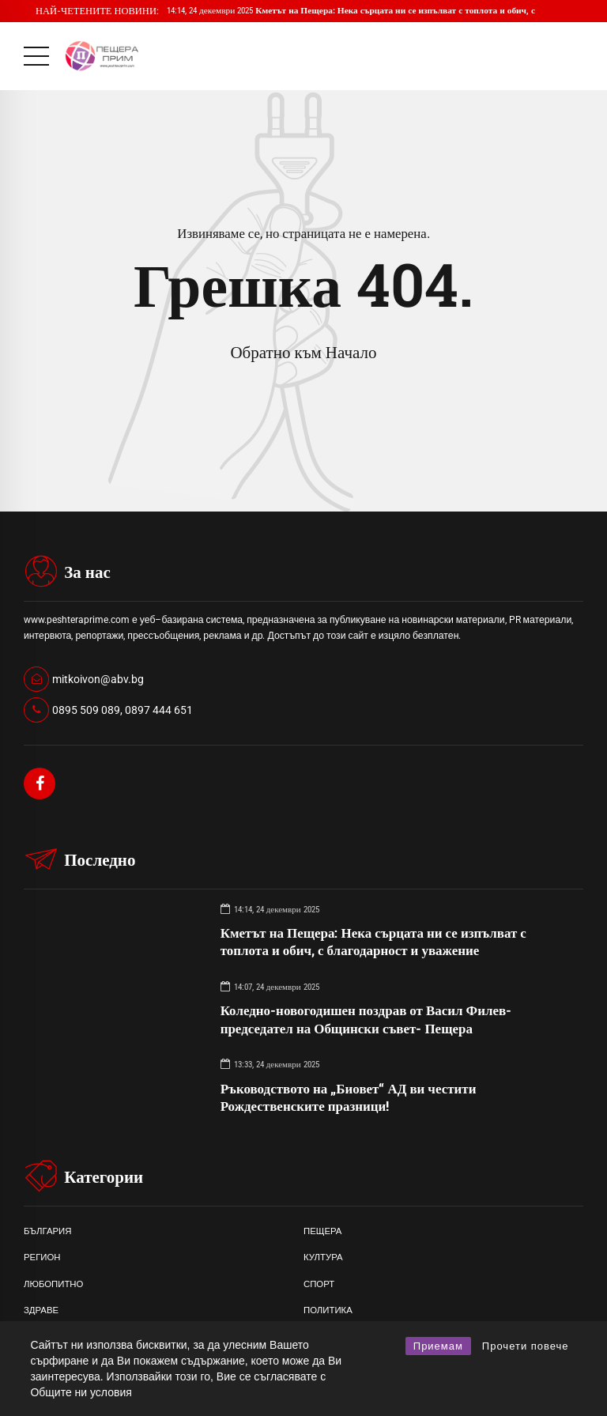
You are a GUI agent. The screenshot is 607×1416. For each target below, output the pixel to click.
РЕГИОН (42, 1257)
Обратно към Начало (303, 352)
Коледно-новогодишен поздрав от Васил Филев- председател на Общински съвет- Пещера (366, 1019)
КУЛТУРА (323, 1257)
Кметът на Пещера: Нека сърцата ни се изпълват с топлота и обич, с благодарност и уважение (373, 941)
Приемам (438, 1346)
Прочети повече (525, 1346)
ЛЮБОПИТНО (53, 1284)
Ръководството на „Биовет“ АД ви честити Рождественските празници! (349, 1097)
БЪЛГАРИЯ (47, 1231)
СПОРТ (319, 1284)
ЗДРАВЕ (41, 1310)
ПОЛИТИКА (328, 1310)
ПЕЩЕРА (322, 1231)
